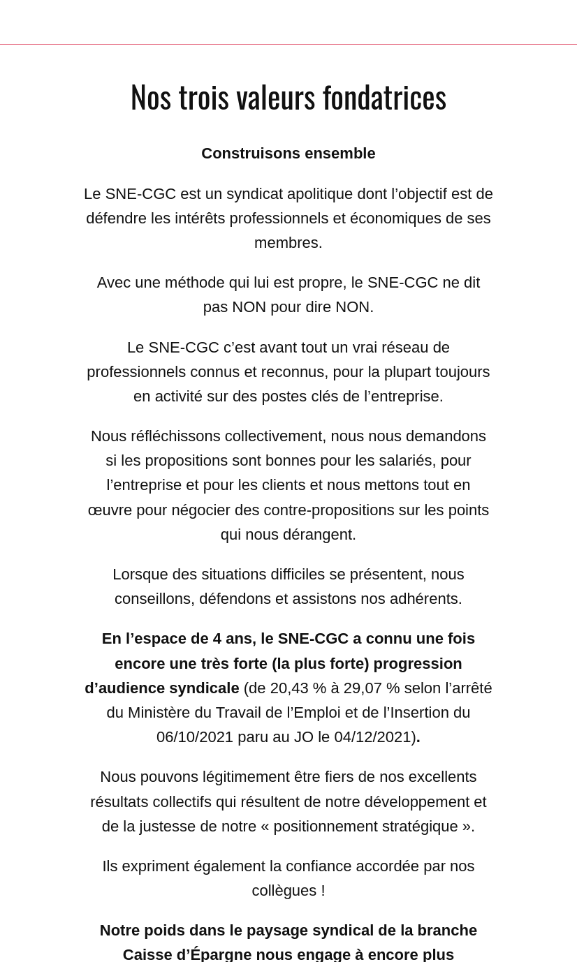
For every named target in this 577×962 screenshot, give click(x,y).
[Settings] (554, 22)
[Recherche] (518, 22)
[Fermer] (22, 22)
